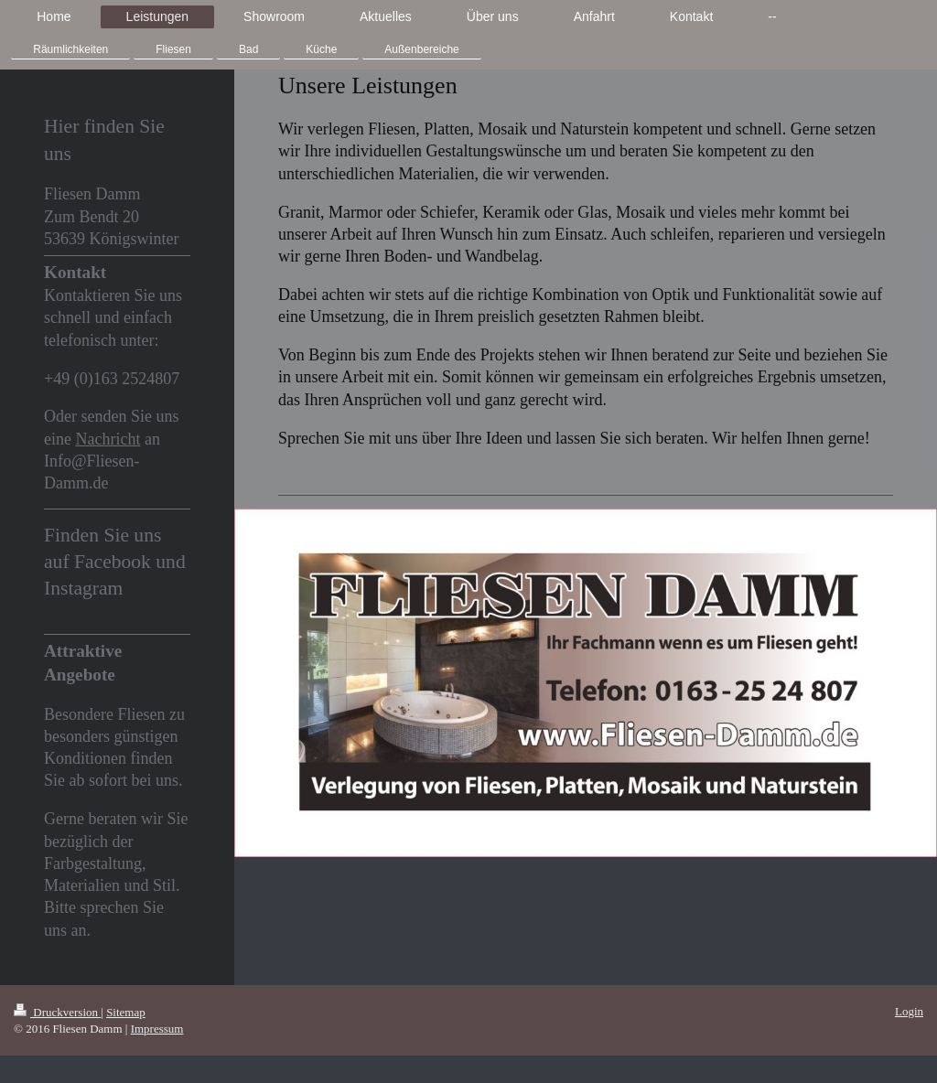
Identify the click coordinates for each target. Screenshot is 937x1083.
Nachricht (107, 439)
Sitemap (125, 1012)
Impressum (157, 1028)
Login (909, 1011)
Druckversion (57, 1012)
